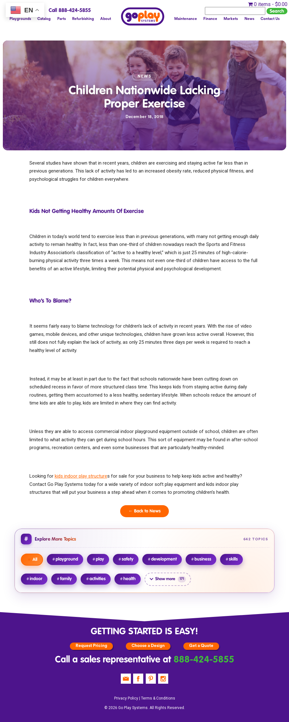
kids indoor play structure (81, 476)
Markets (231, 19)
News (249, 19)
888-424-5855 (204, 660)
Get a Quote (201, 646)
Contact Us (270, 19)
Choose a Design (148, 646)
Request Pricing (91, 646)
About (106, 19)
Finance (210, 19)
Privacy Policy (126, 698)
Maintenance (185, 19)
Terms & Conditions (158, 698)
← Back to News (144, 511)
